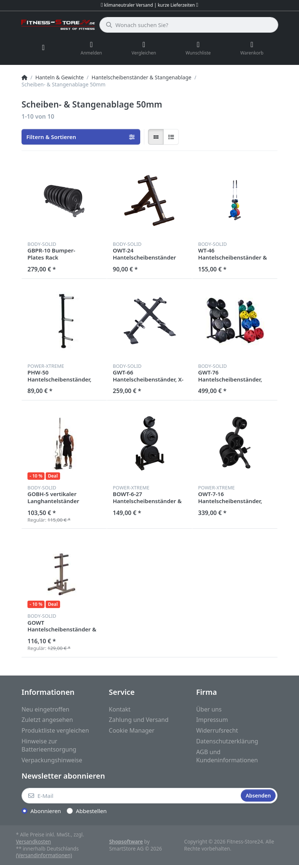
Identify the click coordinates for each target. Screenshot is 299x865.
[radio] (156, 137)
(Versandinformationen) (44, 855)
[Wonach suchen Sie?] (188, 25)
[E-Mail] (130, 795)
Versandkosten (33, 841)
